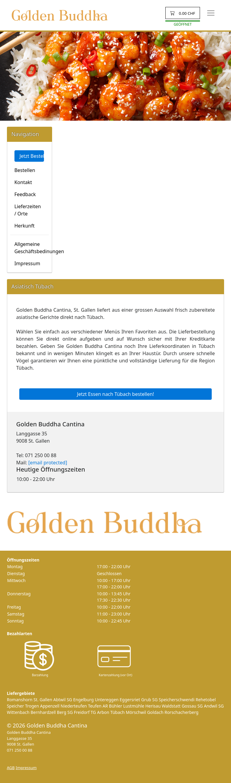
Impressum (27, 263)
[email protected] (47, 462)
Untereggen (107, 699)
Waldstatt (171, 706)
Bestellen (24, 170)
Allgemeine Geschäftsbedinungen (31, 248)
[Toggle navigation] (210, 13)
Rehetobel (205, 699)
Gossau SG (192, 706)
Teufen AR (98, 706)
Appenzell (49, 706)
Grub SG (149, 699)
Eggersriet (130, 699)
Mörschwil (136, 712)
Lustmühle (133, 706)
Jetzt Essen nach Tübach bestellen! (115, 394)
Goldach (155, 712)
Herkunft (24, 225)
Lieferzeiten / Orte (27, 210)
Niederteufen (74, 706)
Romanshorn (20, 699)
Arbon (103, 712)
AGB (11, 767)
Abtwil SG (62, 699)
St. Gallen (42, 699)
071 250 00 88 (20, 750)
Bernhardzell (43, 712)
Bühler (115, 706)
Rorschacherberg (181, 712)
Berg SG (65, 712)
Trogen (32, 706)
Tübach (117, 712)
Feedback (25, 194)
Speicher (15, 706)
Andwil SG (214, 706)
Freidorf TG (85, 712)
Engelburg (83, 699)
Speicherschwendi (177, 699)
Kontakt (23, 182)
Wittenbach (18, 712)
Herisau (153, 706)
